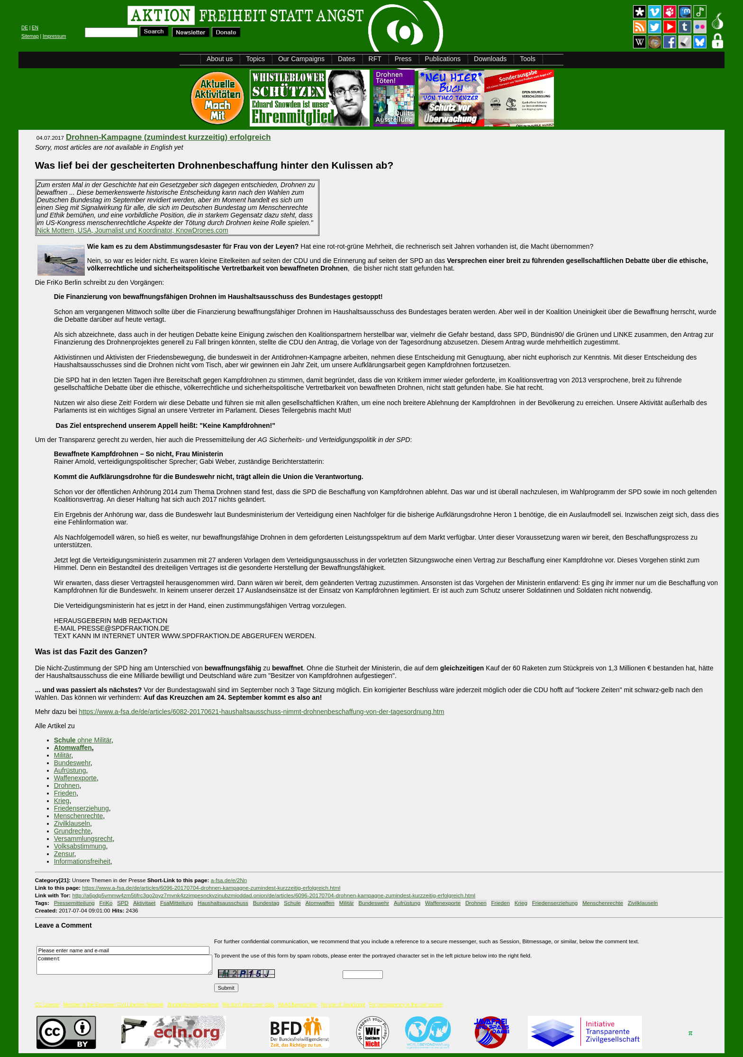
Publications (443, 59)
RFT (375, 59)
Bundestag (266, 903)
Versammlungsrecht (83, 838)
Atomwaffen (73, 747)
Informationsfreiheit (82, 861)
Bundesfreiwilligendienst (193, 1004)
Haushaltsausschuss (223, 903)
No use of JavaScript (343, 1004)
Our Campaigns (301, 59)
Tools (527, 59)
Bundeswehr (72, 763)
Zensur (64, 854)
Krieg (62, 800)
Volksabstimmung (80, 846)
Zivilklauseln (72, 823)
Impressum (54, 36)
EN (35, 27)
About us (220, 59)
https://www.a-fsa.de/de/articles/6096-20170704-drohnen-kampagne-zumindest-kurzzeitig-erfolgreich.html (211, 888)
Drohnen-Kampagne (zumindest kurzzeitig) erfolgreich (168, 137)
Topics (255, 59)
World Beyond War (297, 1004)
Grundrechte (72, 831)
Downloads (490, 59)
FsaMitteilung (176, 903)
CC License (47, 1004)
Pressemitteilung (74, 903)
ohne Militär (82, 740)
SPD (122, 903)
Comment (126, 965)
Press (403, 59)
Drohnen (67, 785)
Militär (63, 755)
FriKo (106, 903)
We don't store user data (248, 1004)
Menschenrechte (78, 816)
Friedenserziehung (81, 808)
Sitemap (30, 36)
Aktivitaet (144, 903)
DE (24, 27)
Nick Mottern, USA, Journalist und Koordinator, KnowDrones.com (132, 230)
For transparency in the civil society (406, 1004)
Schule (292, 903)
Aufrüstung (70, 770)
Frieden (65, 793)
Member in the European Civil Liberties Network (113, 1004)
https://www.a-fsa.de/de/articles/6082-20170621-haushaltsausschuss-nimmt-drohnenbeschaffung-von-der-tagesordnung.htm (261, 711)
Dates (346, 59)
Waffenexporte (75, 778)
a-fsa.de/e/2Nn (229, 880)
